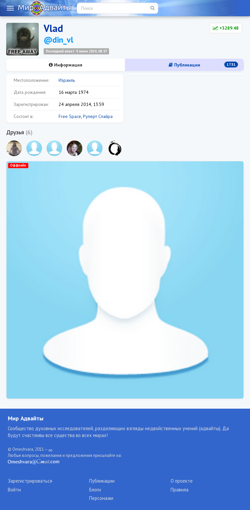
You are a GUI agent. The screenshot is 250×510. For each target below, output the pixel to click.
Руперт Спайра (98, 116)
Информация (65, 65)
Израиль (67, 80)
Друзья (15, 132)
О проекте (182, 481)
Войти (14, 490)
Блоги (95, 490)
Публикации (203, 65)
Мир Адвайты (25, 418)
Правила (179, 490)
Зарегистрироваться (30, 481)
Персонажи (101, 498)
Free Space (70, 116)
